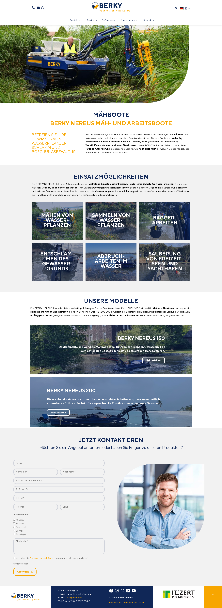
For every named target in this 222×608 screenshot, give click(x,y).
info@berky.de (74, 597)
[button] (176, 8)
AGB (141, 602)
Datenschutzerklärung (42, 558)
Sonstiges (21, 534)
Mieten (20, 520)
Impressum (115, 602)
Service (20, 530)
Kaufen (20, 523)
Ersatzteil (21, 527)
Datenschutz (130, 602)
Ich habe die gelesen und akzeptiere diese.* (52, 558)
